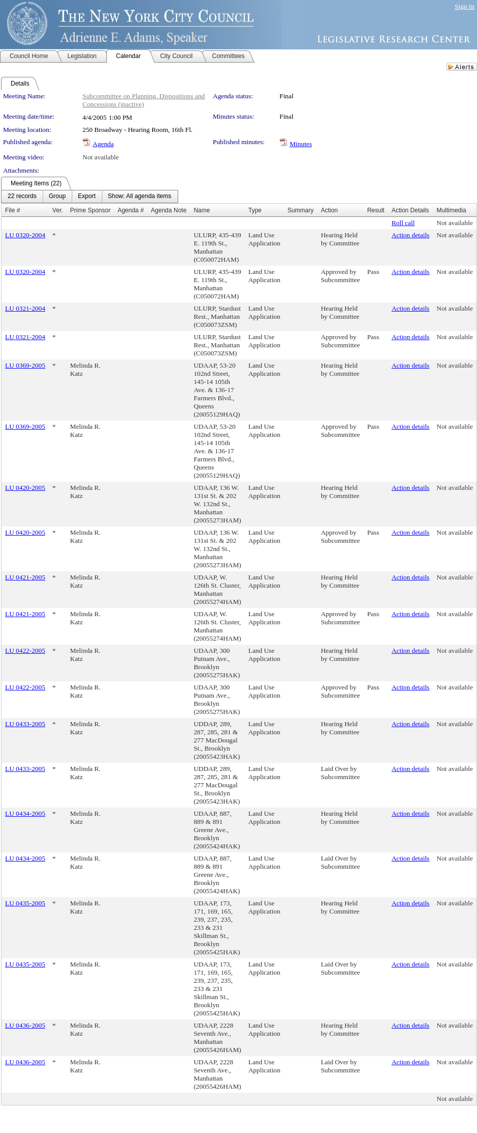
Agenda (103, 144)
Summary (301, 210)
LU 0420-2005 (25, 487)
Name (201, 210)
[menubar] (89, 196)
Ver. (57, 210)
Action (329, 210)
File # (12, 210)
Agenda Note (168, 210)
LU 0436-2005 (25, 1025)
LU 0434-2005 (25, 813)
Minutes (301, 144)
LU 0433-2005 (25, 724)
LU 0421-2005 (25, 577)
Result (375, 210)
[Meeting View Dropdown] (140, 196)
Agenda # (131, 210)
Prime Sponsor (90, 210)
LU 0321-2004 (25, 308)
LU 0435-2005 (25, 903)
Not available (100, 157)
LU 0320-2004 (25, 235)
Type (255, 210)
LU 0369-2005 (25, 365)
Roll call (403, 223)
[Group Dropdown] (57, 196)
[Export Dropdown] (87, 196)
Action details (410, 235)
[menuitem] (22, 196)
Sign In (464, 6)
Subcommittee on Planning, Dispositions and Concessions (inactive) (143, 100)
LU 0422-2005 (25, 650)
